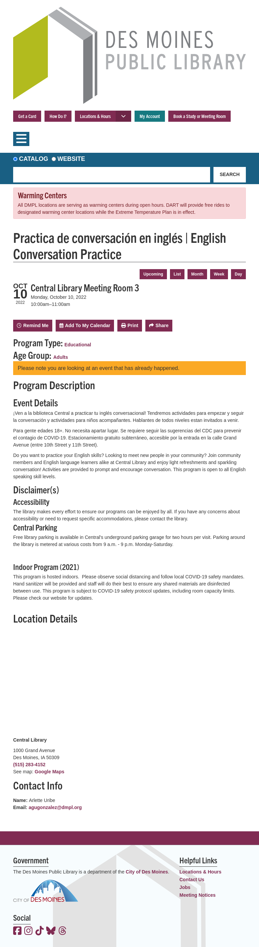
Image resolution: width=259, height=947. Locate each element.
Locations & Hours (95, 116)
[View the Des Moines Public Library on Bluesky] (51, 931)
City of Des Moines (147, 871)
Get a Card (27, 116)
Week (219, 274)
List (177, 274)
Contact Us (191, 879)
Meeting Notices (197, 895)
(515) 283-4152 (29, 764)
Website (71, 158)
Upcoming (153, 274)
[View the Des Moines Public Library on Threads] (62, 931)
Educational (77, 344)
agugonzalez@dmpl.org (55, 807)
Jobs (185, 887)
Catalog (33, 158)
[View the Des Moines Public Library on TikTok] (39, 931)
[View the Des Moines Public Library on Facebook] (17, 931)
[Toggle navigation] (21, 139)
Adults (60, 357)
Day (238, 274)
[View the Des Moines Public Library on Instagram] (28, 931)
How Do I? (58, 116)
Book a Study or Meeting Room (199, 116)
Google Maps (49, 771)
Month (197, 274)
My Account (150, 116)
